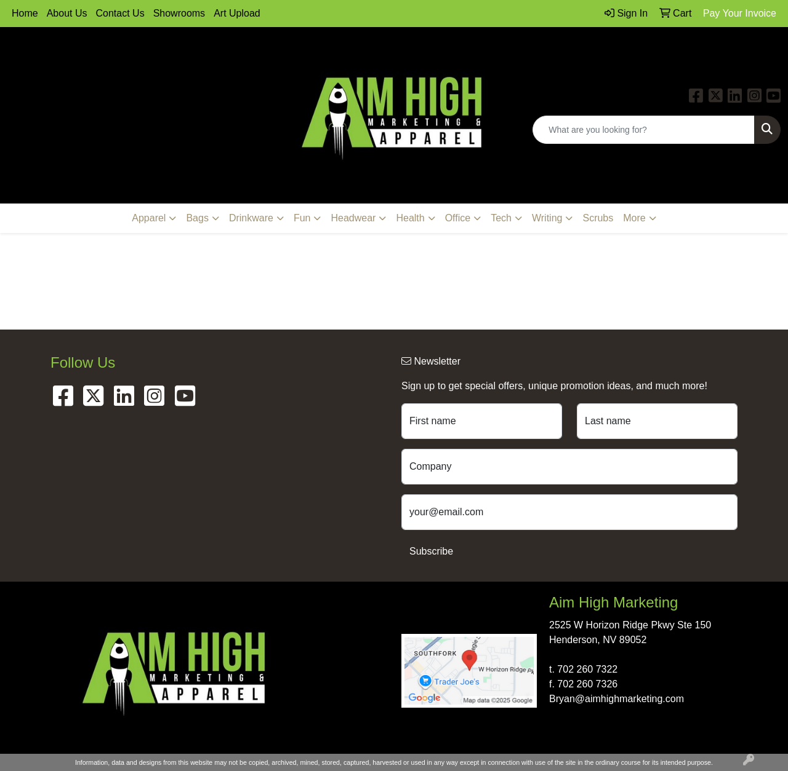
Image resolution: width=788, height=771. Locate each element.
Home (25, 13)
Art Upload (237, 13)
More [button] (634, 218)
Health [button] (410, 218)
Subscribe (431, 551)
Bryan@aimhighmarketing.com (616, 699)
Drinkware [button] (251, 218)
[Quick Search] (644, 130)
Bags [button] (197, 218)
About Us (67, 13)
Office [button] (458, 218)
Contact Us (120, 13)
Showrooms (179, 13)
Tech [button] (501, 218)
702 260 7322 (587, 669)
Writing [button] (547, 218)
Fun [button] (302, 218)
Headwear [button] (353, 218)
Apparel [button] (149, 218)
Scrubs (597, 218)
